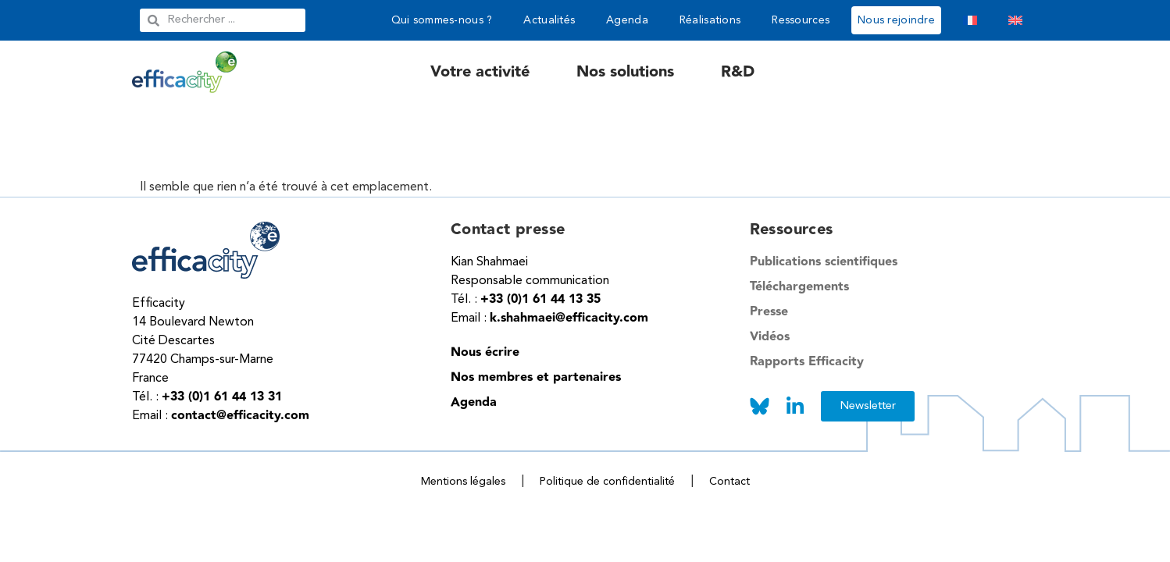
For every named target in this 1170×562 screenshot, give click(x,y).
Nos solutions (625, 71)
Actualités (549, 20)
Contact (729, 481)
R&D (737, 71)
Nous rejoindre (896, 20)
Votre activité (480, 71)
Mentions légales (463, 481)
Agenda (627, 20)
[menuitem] (970, 20)
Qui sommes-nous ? (442, 20)
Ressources (800, 20)
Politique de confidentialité (607, 481)
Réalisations (710, 20)
